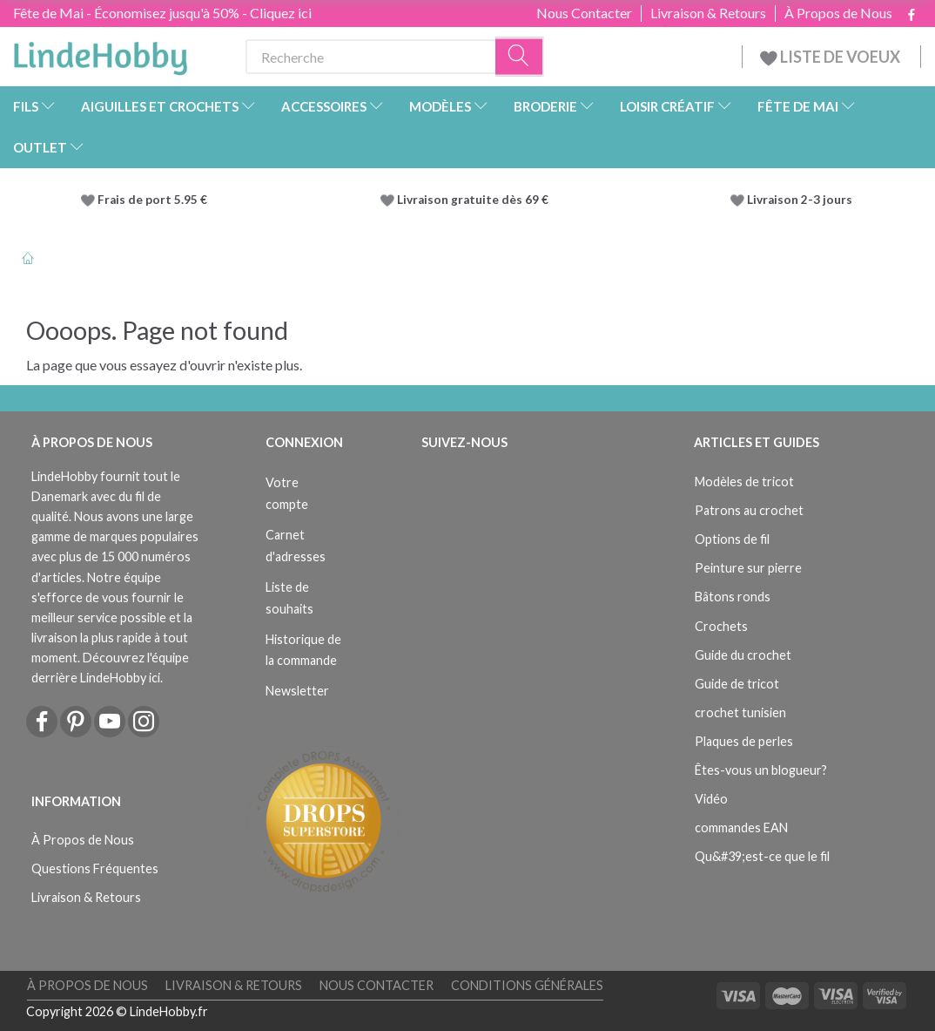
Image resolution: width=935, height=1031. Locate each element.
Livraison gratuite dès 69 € (475, 200)
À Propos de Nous (838, 13)
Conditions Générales (527, 985)
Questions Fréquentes (94, 868)
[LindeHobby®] (100, 53)
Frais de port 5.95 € (152, 200)
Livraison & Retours (708, 13)
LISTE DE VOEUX (831, 56)
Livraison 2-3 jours (799, 200)
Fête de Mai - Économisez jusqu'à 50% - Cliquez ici (162, 12)
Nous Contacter (584, 13)
